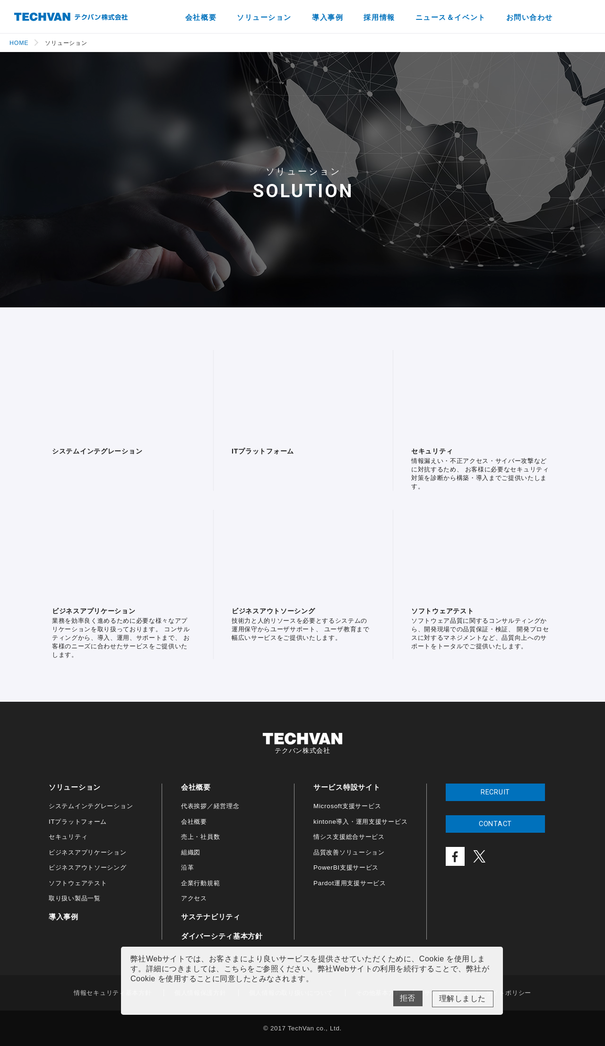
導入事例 (327, 17)
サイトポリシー (508, 992)
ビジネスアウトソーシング (88, 867)
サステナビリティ (211, 917)
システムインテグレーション (91, 806)
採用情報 (379, 17)
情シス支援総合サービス (349, 836)
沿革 (187, 867)
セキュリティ (68, 836)
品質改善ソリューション (349, 852)
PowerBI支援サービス (346, 867)
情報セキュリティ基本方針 (113, 992)
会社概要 (200, 17)
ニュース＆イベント (450, 17)
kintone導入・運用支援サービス (360, 821)
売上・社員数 (200, 836)
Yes (462, 999)
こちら (235, 969)
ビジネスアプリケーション (88, 852)
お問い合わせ (529, 17)
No (408, 998)
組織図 (190, 852)
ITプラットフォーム (78, 821)
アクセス (194, 898)
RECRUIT (495, 792)
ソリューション (264, 17)
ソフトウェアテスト (78, 883)
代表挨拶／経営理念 (210, 806)
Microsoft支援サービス (347, 806)
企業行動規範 (200, 883)
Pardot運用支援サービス (349, 883)
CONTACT (495, 824)
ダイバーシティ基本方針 (222, 936)
